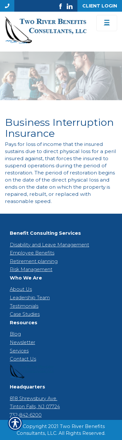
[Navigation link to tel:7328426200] (7, 6)
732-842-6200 (26, 415)
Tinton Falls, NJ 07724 (35, 407)
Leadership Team (30, 298)
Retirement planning (34, 261)
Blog (15, 334)
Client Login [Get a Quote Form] (99, 6)
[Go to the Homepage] (46, 30)
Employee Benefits (32, 253)
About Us (21, 289)
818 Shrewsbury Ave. (33, 398)
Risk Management (31, 269)
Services (19, 351)
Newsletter (22, 342)
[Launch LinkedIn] (72, 6)
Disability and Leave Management (49, 245)
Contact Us (23, 359)
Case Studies (25, 314)
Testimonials (24, 306)
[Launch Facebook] (63, 6)
